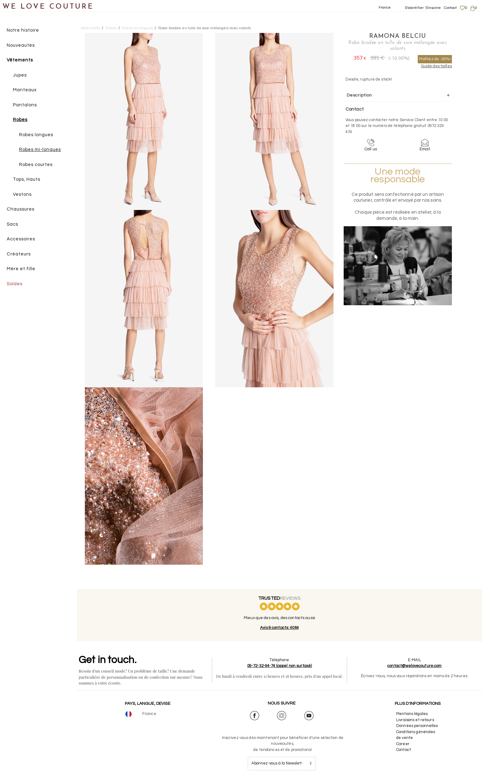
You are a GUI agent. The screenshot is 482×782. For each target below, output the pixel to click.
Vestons (22, 194)
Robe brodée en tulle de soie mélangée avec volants (204, 28)
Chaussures (20, 209)
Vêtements (20, 60)
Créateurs (19, 254)
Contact (450, 8)
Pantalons (25, 105)
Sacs (12, 224)
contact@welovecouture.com (414, 666)
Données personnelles (417, 726)
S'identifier (414, 8)
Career (402, 744)
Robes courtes (36, 164)
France (385, 8)
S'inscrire (433, 8)
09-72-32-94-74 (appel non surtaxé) (279, 666)
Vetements (90, 28)
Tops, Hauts (26, 179)
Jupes (20, 75)
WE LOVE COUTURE (48, 6)
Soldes (14, 284)
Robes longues (36, 134)
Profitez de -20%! (435, 59)
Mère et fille (21, 269)
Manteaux (25, 90)
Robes (20, 119)
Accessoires (21, 239)
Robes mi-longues (40, 149)
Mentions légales (412, 714)
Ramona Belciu (397, 36)
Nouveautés (21, 45)
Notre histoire (23, 30)
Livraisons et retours (415, 720)
